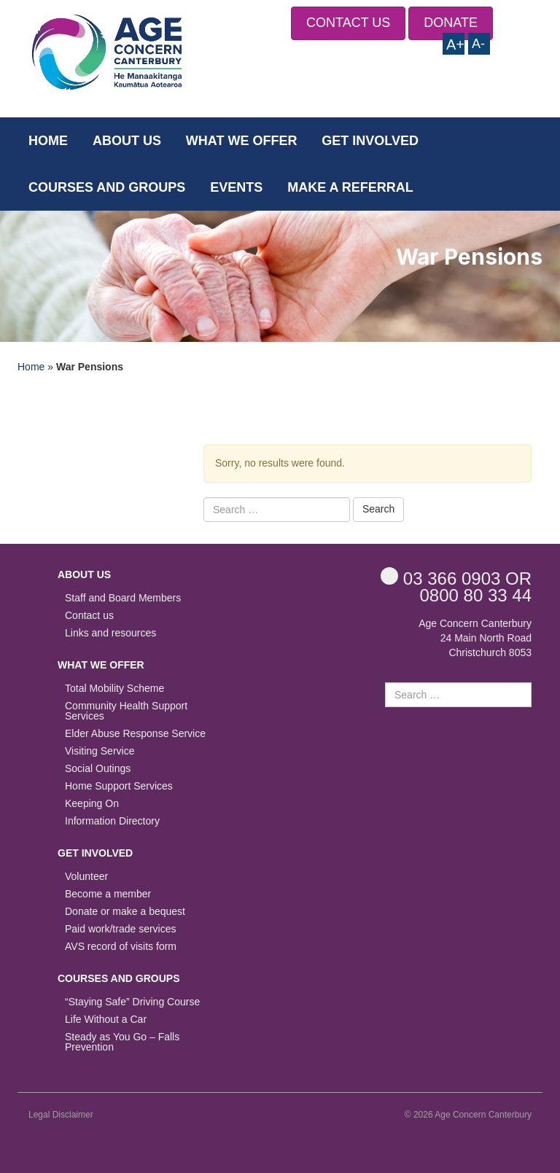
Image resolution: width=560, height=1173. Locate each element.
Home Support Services (119, 786)
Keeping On (92, 803)
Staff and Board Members (123, 598)
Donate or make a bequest (125, 911)
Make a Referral (350, 187)
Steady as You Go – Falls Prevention (122, 1042)
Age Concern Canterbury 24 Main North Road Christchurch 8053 (475, 637)
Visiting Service (99, 751)
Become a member (108, 894)
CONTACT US (348, 22)
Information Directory (112, 821)
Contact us (89, 615)
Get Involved (370, 140)
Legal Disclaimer (60, 1115)
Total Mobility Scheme (114, 688)
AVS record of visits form (120, 946)
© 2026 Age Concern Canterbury (468, 1115)
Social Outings (98, 768)
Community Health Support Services (126, 711)
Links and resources (110, 633)
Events (236, 187)
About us (127, 140)
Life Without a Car (106, 1019)
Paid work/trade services (120, 929)
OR (456, 577)
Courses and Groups (106, 187)
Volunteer (86, 876)
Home (48, 140)
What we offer (242, 140)
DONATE (451, 22)
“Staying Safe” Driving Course (132, 1002)
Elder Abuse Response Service (135, 733)
